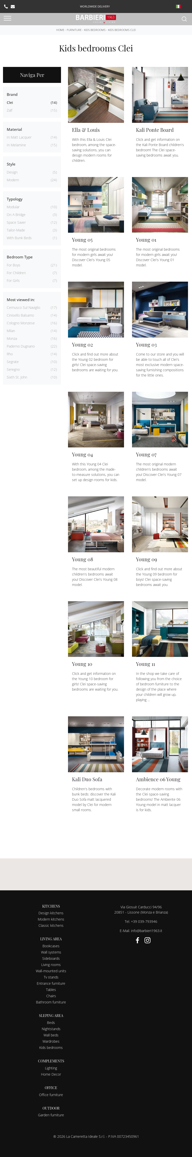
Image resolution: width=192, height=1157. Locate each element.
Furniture (74, 30)
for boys (13, 265)
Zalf (9, 110)
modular (13, 206)
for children (16, 272)
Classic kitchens (51, 925)
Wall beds (51, 1035)
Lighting (51, 1068)
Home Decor (51, 1074)
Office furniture (51, 1094)
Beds (51, 1022)
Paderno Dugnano (21, 346)
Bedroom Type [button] (20, 256)
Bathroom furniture (51, 1002)
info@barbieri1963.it (146, 930)
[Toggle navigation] (7, 18)
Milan (11, 330)
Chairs (51, 995)
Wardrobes (51, 1041)
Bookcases (51, 946)
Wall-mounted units (51, 970)
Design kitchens (51, 913)
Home (60, 30)
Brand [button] (12, 94)
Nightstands (51, 1028)
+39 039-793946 (144, 921)
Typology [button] (14, 198)
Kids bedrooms (95, 30)
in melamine (16, 145)
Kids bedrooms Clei (122, 30)
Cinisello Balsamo (20, 315)
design (12, 172)
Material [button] (14, 129)
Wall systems (51, 952)
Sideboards (51, 958)
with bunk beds (19, 237)
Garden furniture (51, 1115)
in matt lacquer (19, 137)
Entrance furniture (51, 983)
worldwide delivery (95, 6)
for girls (13, 280)
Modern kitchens (51, 919)
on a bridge (16, 214)
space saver (16, 222)
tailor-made (16, 230)
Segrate (13, 361)
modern (13, 180)
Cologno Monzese (21, 323)
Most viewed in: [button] (21, 299)
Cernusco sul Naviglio (23, 307)
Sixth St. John (17, 377)
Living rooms (51, 964)
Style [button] (11, 164)
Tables (51, 989)
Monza (12, 338)
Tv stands (51, 977)
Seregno (13, 369)
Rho (10, 354)
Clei (10, 102)
